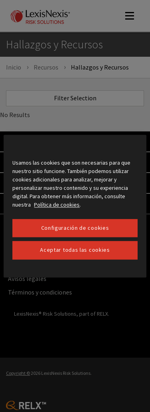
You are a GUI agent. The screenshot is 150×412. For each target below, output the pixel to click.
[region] (75, 206)
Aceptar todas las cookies (75, 250)
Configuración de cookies (75, 227)
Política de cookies (57, 204)
